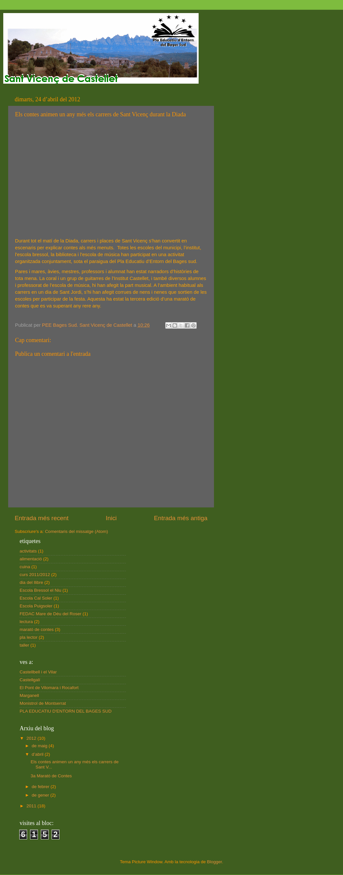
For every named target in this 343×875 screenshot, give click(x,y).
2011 (32, 805)
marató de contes (37, 629)
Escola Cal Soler (36, 598)
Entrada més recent (42, 518)
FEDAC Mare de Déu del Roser (50, 613)
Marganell (29, 695)
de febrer (41, 786)
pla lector (29, 637)
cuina (25, 566)
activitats (28, 551)
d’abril (38, 754)
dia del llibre (31, 582)
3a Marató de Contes (51, 775)
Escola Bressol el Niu (40, 590)
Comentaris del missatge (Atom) (76, 531)
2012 (32, 738)
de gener (41, 795)
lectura (26, 621)
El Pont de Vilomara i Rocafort (49, 687)
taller (24, 645)
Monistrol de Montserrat (43, 703)
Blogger (214, 861)
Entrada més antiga (180, 518)
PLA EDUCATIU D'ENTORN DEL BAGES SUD (65, 711)
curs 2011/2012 (35, 574)
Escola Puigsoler (36, 605)
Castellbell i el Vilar (38, 671)
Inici (111, 518)
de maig (40, 745)
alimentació (31, 558)
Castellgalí (30, 679)
